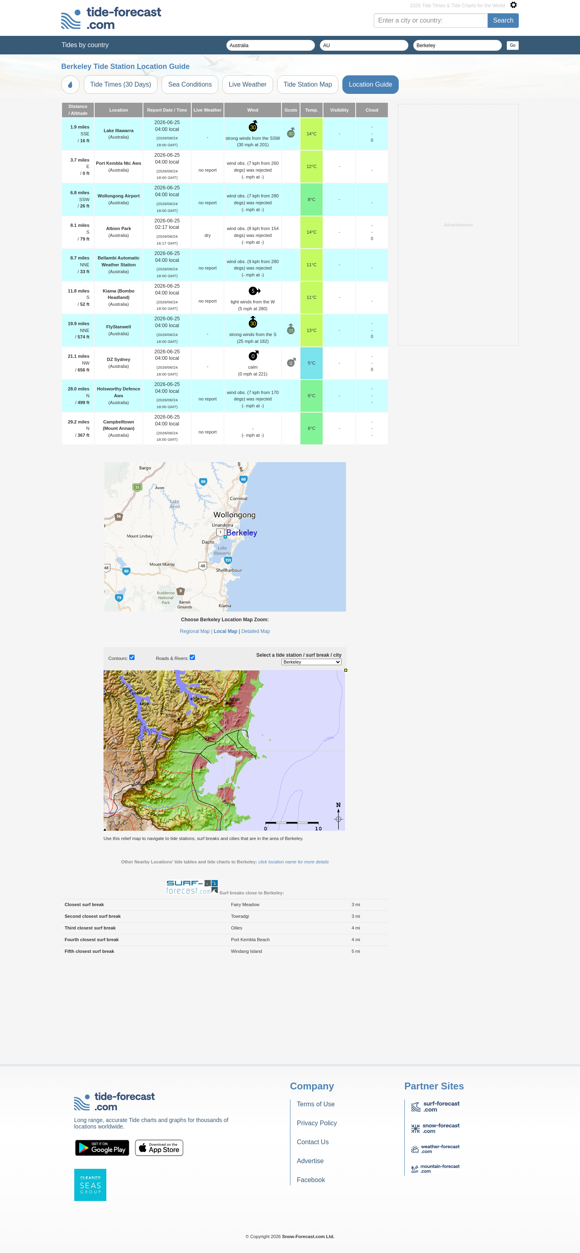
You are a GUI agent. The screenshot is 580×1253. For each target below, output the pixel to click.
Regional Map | (196, 732)
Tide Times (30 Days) (120, 84)
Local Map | (227, 732)
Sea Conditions (190, 84)
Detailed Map (255, 732)
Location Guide (370, 84)
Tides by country (85, 44)
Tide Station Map (308, 84)
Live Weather (248, 84)
